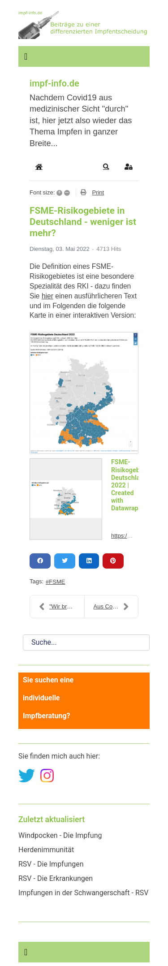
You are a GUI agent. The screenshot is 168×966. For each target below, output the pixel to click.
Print (98, 192)
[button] (106, 166)
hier (47, 296)
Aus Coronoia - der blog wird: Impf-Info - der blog (116, 606)
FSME (57, 581)
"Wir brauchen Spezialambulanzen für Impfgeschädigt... (61, 606)
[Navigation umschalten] (25, 56)
